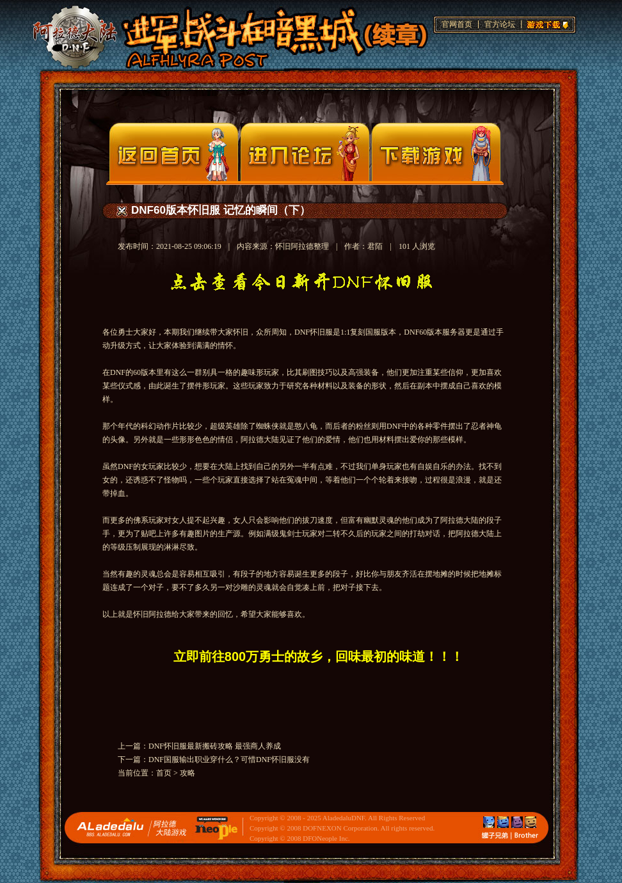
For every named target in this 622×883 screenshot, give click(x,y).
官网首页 (457, 24)
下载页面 (436, 152)
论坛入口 (305, 152)
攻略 (187, 772)
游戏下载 (546, 23)
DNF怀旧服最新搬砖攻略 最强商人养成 (214, 746)
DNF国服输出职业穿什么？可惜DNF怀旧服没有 (229, 759)
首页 (163, 772)
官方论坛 (499, 24)
